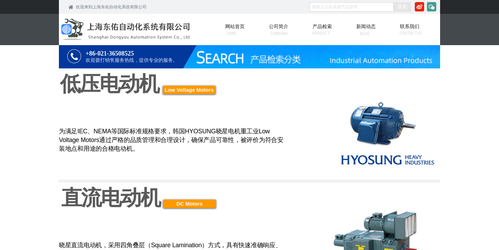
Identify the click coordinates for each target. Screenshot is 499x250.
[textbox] (351, 7)
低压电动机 (109, 83)
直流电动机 (110, 197)
